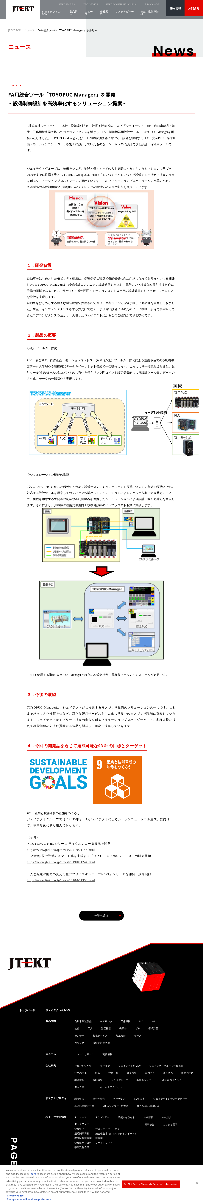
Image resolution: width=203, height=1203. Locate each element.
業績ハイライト (126, 1117)
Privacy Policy (15, 1195)
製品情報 (73, 15)
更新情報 (107, 1054)
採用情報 (175, 8)
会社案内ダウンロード (174, 1080)
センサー (79, 1035)
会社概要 (105, 1065)
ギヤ (137, 1028)
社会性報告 (99, 1098)
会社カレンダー (145, 1080)
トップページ (27, 1010)
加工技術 (121, 1035)
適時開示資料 (81, 1133)
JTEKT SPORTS (70, 5)
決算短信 (79, 1128)
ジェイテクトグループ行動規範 (166, 1065)
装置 (76, 1028)
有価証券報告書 (83, 1138)
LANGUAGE (151, 6)
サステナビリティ (124, 15)
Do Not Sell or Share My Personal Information (151, 1184)
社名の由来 (80, 1072)
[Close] (197, 1183)
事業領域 (132, 1072)
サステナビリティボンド (108, 1128)
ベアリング (106, 1021)
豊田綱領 (98, 1080)
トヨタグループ (119, 1080)
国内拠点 (150, 1072)
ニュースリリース (84, 1054)
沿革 (97, 1072)
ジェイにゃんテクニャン (108, 1087)
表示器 (123, 1028)
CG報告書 (139, 1098)
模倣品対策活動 (101, 1042)
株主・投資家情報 (149, 15)
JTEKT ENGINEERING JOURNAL (99, 5)
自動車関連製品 (83, 1021)
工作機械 (126, 1021)
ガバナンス (119, 1098)
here (33, 1173)
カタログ (79, 1042)
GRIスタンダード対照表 (115, 1105)
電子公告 (149, 1124)
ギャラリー (80, 1087)
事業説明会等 (81, 1147)
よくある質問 (170, 1124)
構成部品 (153, 1028)
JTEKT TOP (14, 30)
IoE (153, 1021)
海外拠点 (168, 1072)
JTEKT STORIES (47, 5)
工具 (90, 1028)
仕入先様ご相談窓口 (148, 1105)
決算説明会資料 (83, 1142)
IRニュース (80, 1117)
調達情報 (79, 1080)
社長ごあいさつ (83, 1065)
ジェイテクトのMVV (51, 15)
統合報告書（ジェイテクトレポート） (116, 1133)
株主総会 (166, 1117)
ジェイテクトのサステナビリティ (171, 1098)
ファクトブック (104, 1142)
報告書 (99, 1138)
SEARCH (131, 6)
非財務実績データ (84, 1105)
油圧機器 (106, 1028)
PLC (141, 1021)
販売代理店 (187, 1072)
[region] (101, 1184)
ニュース (89, 15)
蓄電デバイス (100, 1035)
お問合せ (193, 8)
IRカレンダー (102, 1117)
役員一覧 (113, 1072)
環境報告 (79, 1098)
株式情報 (148, 1117)
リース (137, 1035)
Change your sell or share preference (29, 1199)
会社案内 (104, 15)
